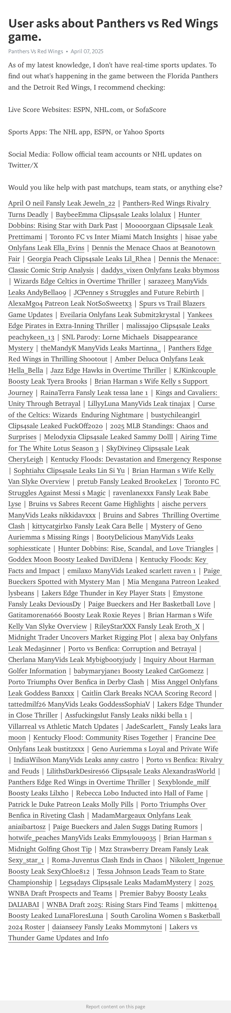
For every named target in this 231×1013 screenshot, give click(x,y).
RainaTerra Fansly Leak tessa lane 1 (94, 392)
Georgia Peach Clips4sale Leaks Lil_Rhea (89, 258)
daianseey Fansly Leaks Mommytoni (107, 927)
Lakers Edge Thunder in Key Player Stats (104, 593)
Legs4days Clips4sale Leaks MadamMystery (125, 882)
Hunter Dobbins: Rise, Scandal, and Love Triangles (135, 548)
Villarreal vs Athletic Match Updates (63, 726)
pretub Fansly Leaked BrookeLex (127, 481)
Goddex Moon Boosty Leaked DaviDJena (70, 559)
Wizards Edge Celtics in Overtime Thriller (77, 281)
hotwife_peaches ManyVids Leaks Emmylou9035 (82, 837)
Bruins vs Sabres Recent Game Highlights (92, 503)
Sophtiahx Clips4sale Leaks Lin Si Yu (69, 470)
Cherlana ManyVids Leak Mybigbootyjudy (72, 659)
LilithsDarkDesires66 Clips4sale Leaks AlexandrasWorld (131, 771)
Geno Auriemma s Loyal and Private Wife (155, 748)
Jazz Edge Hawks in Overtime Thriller (108, 370)
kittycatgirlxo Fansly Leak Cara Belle (87, 526)
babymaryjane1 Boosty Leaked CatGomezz (139, 671)
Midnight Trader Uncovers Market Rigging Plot (80, 637)
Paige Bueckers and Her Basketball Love (149, 604)
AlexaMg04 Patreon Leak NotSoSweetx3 (70, 303)
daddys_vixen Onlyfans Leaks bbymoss (160, 270)
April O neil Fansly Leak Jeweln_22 (61, 203)
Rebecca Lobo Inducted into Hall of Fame (139, 793)
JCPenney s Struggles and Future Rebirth (136, 292)
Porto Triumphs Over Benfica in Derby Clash (76, 682)
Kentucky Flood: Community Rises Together (100, 737)
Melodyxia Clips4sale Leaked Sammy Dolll (108, 437)
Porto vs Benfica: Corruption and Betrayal (132, 648)
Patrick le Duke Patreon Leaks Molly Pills (70, 804)
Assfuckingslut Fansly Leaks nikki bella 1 (126, 715)
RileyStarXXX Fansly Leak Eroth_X (147, 626)
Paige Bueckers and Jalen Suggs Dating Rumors (125, 826)
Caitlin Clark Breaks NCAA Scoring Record (147, 693)
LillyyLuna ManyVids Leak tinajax (139, 403)
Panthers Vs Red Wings (35, 51)
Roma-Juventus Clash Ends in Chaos (107, 860)
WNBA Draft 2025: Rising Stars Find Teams (112, 904)
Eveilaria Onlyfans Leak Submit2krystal (120, 314)
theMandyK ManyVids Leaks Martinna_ (101, 348)
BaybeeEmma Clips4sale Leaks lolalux (113, 214)
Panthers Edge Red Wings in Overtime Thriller (79, 782)
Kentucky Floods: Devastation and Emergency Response (136, 459)
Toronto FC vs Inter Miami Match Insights (114, 237)
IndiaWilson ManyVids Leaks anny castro (76, 759)
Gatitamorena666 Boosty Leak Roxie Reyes (74, 615)
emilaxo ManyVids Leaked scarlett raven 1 (131, 570)
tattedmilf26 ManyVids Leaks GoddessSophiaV (79, 704)
